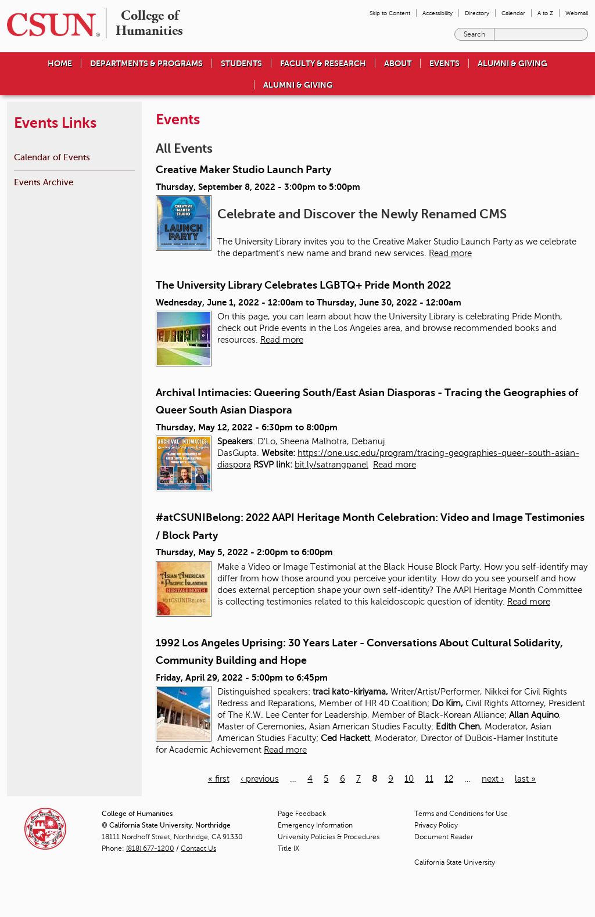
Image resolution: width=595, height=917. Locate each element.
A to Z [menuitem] (545, 13)
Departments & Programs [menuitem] (146, 63)
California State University (454, 862)
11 (429, 778)
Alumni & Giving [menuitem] (512, 63)
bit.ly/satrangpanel (331, 464)
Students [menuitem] (241, 63)
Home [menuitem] (60, 63)
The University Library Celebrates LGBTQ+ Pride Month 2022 (303, 285)
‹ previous (260, 778)
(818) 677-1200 (150, 848)
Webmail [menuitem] (576, 13)
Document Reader (443, 837)
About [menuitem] (397, 63)
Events (444, 63)
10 (409, 778)
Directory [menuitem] (477, 13)
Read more (450, 253)
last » (525, 778)
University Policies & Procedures (328, 837)
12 (449, 778)
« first (219, 778)
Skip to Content (390, 13)
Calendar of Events (52, 157)
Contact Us (198, 848)
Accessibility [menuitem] (437, 13)
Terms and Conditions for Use (461, 814)
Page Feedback (302, 814)
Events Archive (43, 182)
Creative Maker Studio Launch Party (243, 169)
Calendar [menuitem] (513, 13)
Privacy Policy (436, 825)
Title (288, 848)
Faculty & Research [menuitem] (323, 63)
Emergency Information (315, 825)
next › (493, 778)
